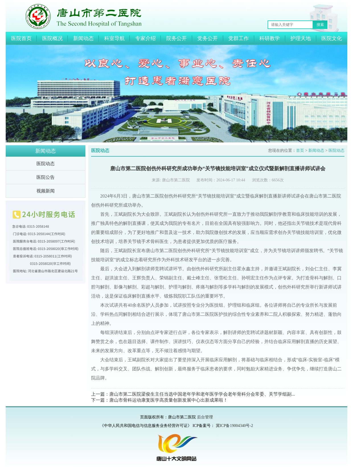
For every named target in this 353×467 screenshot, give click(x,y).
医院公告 (45, 177)
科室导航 (114, 38)
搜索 (320, 24)
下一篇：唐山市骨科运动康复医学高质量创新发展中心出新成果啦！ (159, 400)
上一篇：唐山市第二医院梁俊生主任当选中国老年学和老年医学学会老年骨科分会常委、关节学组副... (193, 394)
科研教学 (269, 38)
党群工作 (238, 38)
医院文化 (331, 38)
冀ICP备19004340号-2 (234, 426)
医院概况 (52, 38)
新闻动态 (83, 38)
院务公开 (176, 38)
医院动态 (45, 163)
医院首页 (21, 38)
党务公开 (207, 38)
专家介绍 (145, 38)
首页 (300, 150)
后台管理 (205, 417)
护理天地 (300, 38)
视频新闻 (45, 190)
